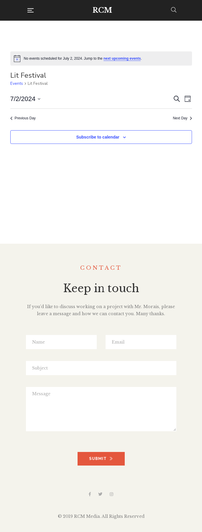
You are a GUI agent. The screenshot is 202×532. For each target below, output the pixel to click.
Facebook (90, 494)
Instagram (111, 494)
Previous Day (23, 118)
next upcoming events (122, 58)
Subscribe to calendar (97, 137)
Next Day (182, 118)
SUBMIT (101, 458)
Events (16, 83)
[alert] (101, 58)
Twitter (100, 494)
